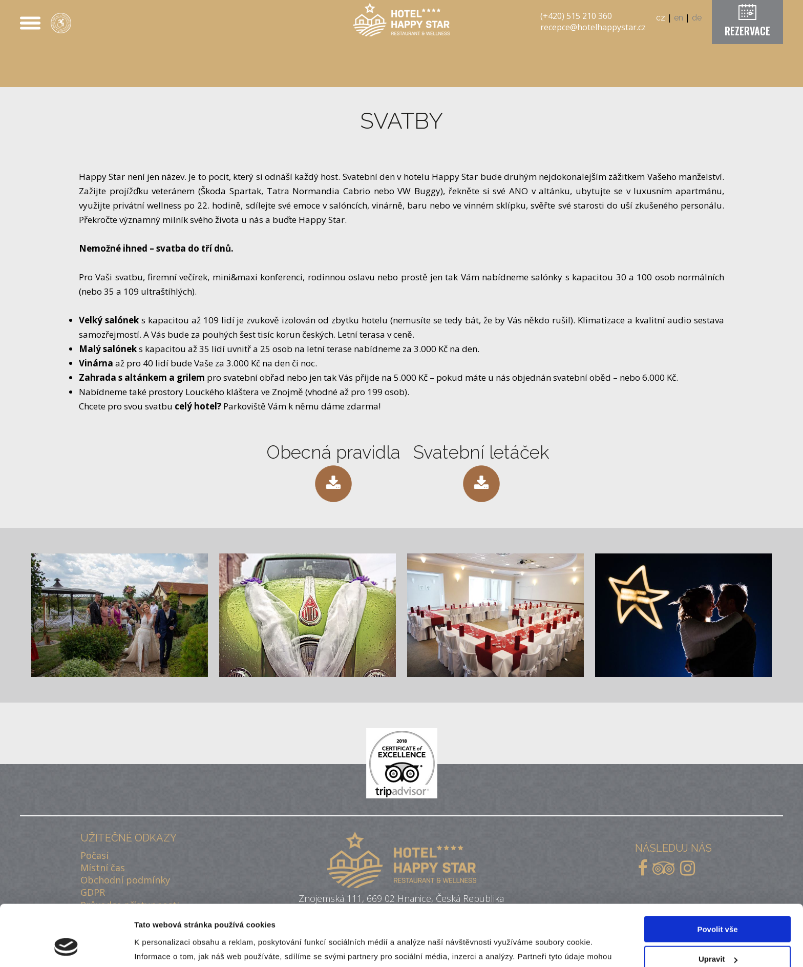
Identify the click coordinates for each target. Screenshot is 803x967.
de (697, 18)
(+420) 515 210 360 (576, 16)
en (678, 18)
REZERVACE (747, 30)
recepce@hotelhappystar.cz (593, 27)
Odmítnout (717, 936)
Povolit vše (717, 876)
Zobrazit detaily (163, 946)
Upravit (718, 905)
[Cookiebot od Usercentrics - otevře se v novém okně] (66, 947)
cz (660, 18)
